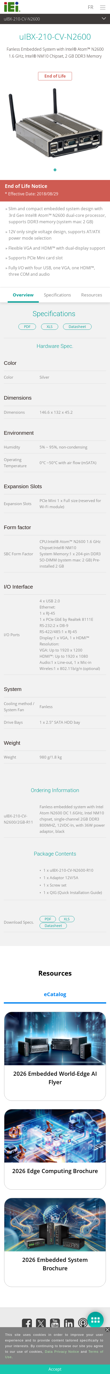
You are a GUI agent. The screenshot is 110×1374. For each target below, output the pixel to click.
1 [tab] (55, 169)
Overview (23, 295)
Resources (91, 295)
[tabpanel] (55, 122)
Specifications (57, 295)
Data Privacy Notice (62, 1352)
